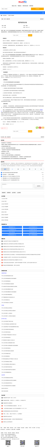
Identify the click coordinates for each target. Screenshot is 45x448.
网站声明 (9, 432)
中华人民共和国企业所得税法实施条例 (8, 310)
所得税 (3, 305)
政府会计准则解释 (5, 217)
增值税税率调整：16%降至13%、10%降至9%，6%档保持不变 (14, 400)
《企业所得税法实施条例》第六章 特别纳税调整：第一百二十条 (14, 408)
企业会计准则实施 (5, 209)
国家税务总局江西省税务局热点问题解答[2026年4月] (12, 259)
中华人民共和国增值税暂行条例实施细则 (13, 54)
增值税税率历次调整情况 (7, 403)
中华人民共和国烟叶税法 (6, 353)
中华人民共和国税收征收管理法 (7, 377)
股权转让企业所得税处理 (7, 421)
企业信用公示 (8, 429)
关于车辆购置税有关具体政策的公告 (8, 297)
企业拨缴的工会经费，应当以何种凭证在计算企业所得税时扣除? (15, 257)
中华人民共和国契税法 (6, 356)
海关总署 (22, 427)
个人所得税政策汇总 (12, 229)
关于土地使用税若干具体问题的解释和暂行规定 (10, 326)
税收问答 (3, 192)
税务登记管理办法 (5, 388)
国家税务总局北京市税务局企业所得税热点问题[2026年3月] (14, 246)
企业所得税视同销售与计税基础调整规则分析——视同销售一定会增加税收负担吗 (16, 156)
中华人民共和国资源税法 (6, 337)
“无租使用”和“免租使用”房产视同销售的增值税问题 (10, 149)
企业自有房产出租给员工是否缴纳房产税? (10, 241)
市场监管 (18, 427)
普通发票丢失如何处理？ (7, 416)
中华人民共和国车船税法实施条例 (8, 350)
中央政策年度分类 (33, 229)
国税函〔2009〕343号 (33, 109)
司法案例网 (18, 429)
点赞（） (5, 128)
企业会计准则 (4, 201)
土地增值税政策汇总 (12, 234)
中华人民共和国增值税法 (6, 281)
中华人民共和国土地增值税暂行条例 (8, 342)
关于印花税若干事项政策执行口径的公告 (9, 334)
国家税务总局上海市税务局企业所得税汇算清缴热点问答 (13, 243)
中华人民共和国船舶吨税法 (6, 372)
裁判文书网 (13, 429)
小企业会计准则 (4, 198)
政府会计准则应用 (5, 214)
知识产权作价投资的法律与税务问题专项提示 (10, 172)
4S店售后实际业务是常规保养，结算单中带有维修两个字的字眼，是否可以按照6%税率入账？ (20, 262)
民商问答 (8, 192)
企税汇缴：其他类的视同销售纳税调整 (8, 148)
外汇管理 (33, 427)
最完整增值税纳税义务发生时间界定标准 (10, 411)
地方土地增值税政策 (33, 234)
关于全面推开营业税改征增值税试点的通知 (9, 286)
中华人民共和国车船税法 (6, 348)
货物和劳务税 (4, 273)
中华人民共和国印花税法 (6, 332)
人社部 (15, 427)
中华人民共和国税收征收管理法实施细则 (9, 380)
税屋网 (2, 432)
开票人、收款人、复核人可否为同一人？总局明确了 (12, 413)
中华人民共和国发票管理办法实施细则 (8, 385)
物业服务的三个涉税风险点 (6, 142)
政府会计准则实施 (5, 220)
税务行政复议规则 (5, 391)
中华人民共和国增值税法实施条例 (8, 283)
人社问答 (19, 192)
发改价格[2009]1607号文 (10, 111)
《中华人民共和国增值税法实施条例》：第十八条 (12, 405)
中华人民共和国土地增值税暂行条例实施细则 (10, 345)
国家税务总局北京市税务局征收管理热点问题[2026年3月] (13, 249)
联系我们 (13, 432)
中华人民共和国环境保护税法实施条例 (8, 369)
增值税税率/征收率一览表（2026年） (10, 397)
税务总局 (11, 427)
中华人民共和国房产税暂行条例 (7, 321)
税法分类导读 (12, 232)
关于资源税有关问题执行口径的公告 (8, 340)
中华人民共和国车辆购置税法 (7, 294)
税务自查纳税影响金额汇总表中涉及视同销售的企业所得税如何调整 (13, 158)
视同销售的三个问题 (5, 151)
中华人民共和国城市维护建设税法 (8, 329)
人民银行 (26, 427)
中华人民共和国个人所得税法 (7, 313)
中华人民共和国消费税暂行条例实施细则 (9, 291)
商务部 (8, 427)
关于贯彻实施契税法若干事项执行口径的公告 (10, 358)
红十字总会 (38, 427)
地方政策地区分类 (33, 232)
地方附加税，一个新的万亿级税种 (8, 15)
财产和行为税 (4, 318)
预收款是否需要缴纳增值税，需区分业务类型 (11, 265)
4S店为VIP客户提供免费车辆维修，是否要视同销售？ (11, 155)
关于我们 (5, 432)
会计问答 (13, 192)
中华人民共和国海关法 (6, 299)
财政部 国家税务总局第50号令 (28, 54)
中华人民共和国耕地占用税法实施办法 (8, 364)
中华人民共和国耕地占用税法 (7, 361)
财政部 (5, 427)
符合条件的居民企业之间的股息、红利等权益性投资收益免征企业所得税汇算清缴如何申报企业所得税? (22, 254)
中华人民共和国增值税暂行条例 (7, 275)
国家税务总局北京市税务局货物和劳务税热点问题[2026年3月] (14, 251)
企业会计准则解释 (5, 206)
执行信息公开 (3, 429)
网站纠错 (17, 432)
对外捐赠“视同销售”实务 (5, 146)
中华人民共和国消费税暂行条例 (7, 289)
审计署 (30, 427)
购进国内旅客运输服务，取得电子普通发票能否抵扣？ (13, 419)
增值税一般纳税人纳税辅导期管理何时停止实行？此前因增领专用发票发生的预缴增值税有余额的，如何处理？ (21, 144)
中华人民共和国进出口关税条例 (7, 302)
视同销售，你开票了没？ (5, 153)
